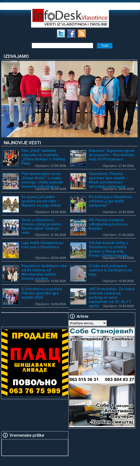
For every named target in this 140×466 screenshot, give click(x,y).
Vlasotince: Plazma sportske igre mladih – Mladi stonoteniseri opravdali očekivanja (108, 180)
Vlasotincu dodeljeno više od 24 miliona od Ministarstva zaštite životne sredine (44, 272)
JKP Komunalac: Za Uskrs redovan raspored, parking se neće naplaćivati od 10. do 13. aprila (111, 297)
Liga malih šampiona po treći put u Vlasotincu (42, 245)
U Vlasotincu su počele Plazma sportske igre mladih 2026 (41, 293)
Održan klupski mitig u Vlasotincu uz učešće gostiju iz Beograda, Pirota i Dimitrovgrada (108, 249)
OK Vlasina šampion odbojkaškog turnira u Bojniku (108, 224)
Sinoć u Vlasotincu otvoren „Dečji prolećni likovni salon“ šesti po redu (41, 226)
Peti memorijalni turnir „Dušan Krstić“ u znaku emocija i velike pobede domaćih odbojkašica (42, 180)
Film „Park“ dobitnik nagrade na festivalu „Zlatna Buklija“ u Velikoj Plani (43, 157)
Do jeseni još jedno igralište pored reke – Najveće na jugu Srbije (41, 201)
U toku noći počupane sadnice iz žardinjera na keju (110, 270)
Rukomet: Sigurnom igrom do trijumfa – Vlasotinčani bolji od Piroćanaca (112, 154)
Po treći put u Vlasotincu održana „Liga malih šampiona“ (110, 201)
